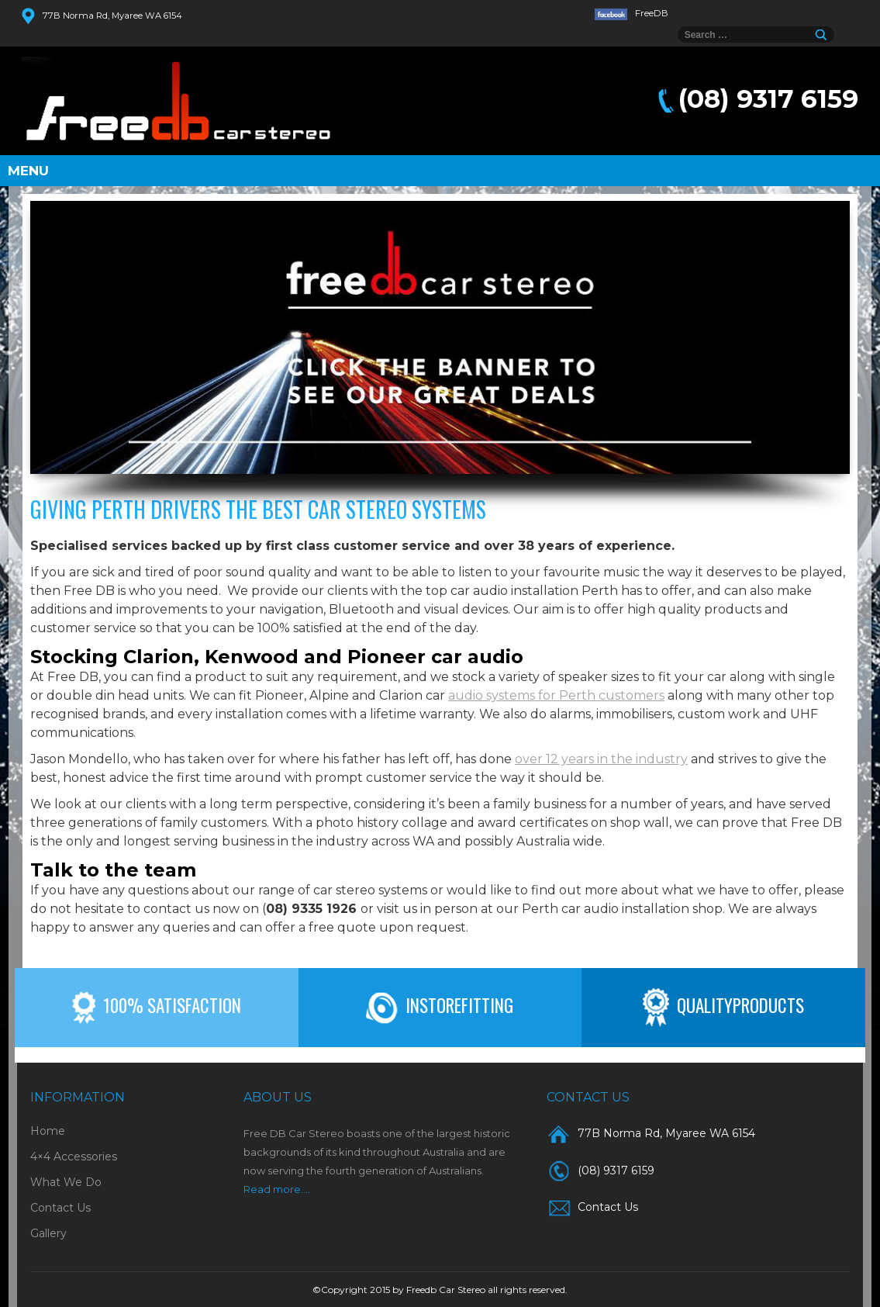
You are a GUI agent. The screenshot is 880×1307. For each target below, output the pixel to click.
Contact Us (60, 1208)
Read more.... (276, 1189)
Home (47, 1131)
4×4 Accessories (73, 1157)
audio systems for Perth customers (556, 695)
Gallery (48, 1233)
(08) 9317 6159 (768, 98)
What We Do (66, 1182)
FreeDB (632, 13)
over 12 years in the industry (601, 759)
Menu (28, 170)
